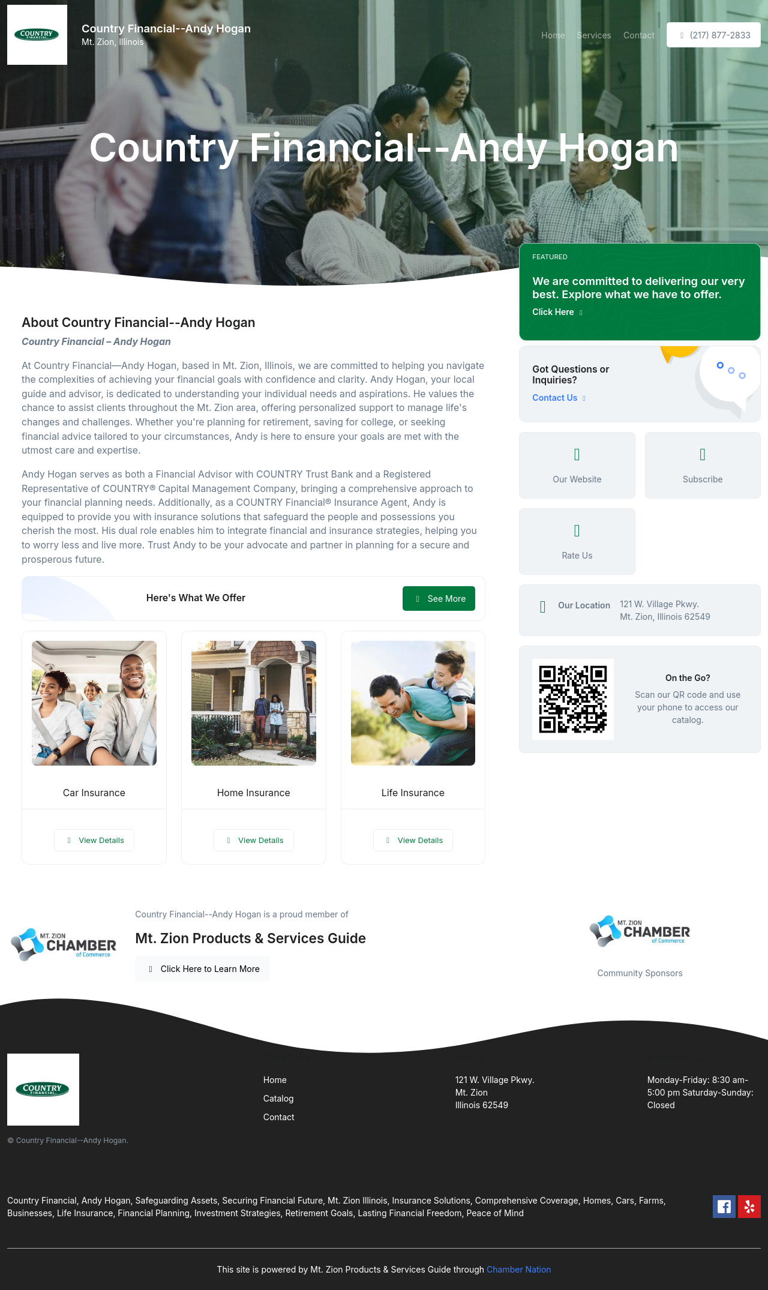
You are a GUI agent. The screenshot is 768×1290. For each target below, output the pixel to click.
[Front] (39, 35)
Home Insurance (253, 793)
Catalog (278, 1098)
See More (439, 598)
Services (594, 35)
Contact (639, 35)
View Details (94, 840)
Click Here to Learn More (202, 969)
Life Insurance (413, 793)
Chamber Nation (519, 1269)
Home (553, 35)
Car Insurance (94, 793)
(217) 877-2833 (714, 35)
